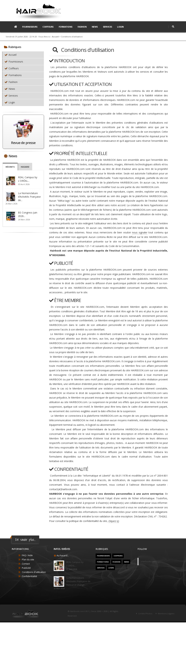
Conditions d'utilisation (34, 572)
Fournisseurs (29, 26)
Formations (65, 26)
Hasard (25, 166)
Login (120, 26)
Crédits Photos (145, 613)
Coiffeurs (47, 26)
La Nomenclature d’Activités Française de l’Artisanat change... (78, 581)
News (95, 26)
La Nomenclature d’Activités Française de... (29, 196)
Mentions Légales (165, 613)
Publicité (26, 567)
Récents (10, 166)
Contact (26, 563)
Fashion (82, 26)
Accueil (55, 36)
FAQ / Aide (27, 555)
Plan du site (28, 559)
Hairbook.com (148, 561)
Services (107, 26)
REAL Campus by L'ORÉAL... (27, 179)
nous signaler (139, 232)
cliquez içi (113, 521)
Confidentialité (29, 576)
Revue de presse (23, 142)
